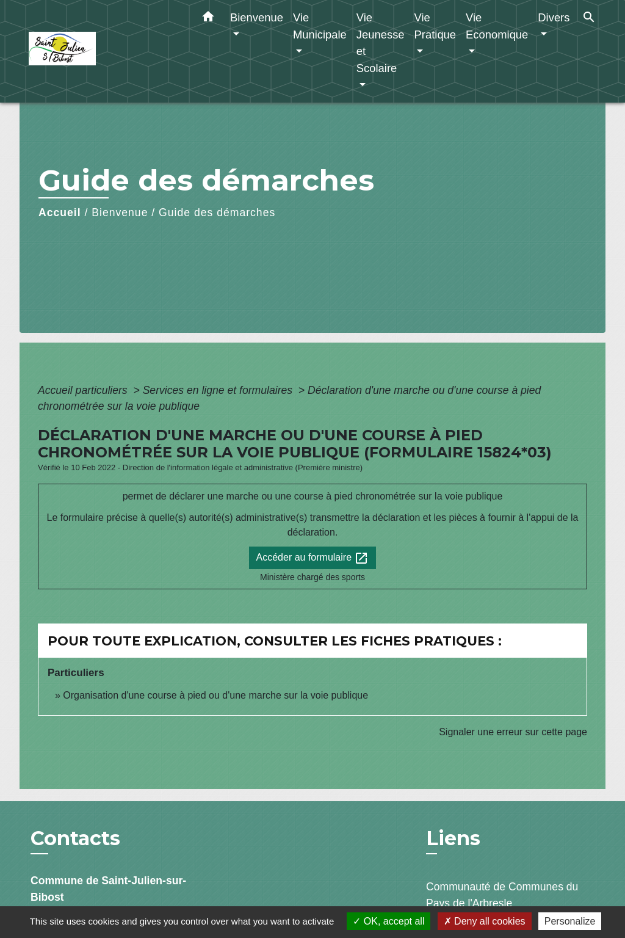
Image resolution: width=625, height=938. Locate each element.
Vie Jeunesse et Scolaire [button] (380, 43)
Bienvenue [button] (256, 17)
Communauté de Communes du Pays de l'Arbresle (502, 895)
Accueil (59, 212)
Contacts (75, 838)
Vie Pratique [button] (435, 26)
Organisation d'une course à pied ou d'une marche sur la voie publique (215, 695)
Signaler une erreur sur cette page (513, 732)
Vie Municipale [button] (320, 26)
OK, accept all (388, 921)
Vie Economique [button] (497, 26)
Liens (453, 838)
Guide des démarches (217, 212)
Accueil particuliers (84, 390)
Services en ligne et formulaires (219, 390)
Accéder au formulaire (312, 558)
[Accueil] (105, 52)
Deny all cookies (485, 921)
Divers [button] (553, 17)
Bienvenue (120, 212)
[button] (208, 19)
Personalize (570, 921)
